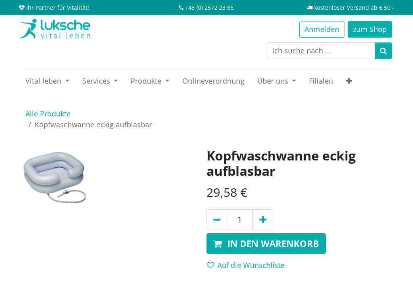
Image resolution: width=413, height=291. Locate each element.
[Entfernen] (216, 219)
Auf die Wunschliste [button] (246, 265)
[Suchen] (383, 50)
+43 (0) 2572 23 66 (209, 7)
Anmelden (322, 29)
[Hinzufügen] (262, 219)
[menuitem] (213, 81)
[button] (349, 81)
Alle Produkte (48, 113)
